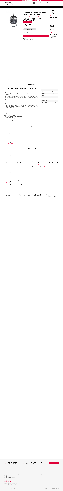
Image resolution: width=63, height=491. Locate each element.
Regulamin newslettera (31, 471)
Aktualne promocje (49, 471)
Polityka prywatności (31, 473)
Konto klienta (39, 471)
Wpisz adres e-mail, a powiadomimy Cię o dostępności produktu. (36, 33)
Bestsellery (47, 474)
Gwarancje (38, 16)
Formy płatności (20, 473)
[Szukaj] (26, 3)
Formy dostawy (26, 16)
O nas (19, 474)
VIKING (53, 89)
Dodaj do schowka (32, 39)
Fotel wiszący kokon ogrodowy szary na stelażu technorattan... (9, 162)
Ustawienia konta (39, 474)
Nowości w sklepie (49, 473)
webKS (10, 489)
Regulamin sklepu (30, 474)
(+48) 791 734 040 (12, 462)
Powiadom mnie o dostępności (36, 35)
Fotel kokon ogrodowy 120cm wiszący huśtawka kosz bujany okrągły (9, 140)
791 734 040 (6, 480)
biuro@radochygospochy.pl (34, 462)
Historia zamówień (39, 473)
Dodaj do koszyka (29, 29)
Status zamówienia (53, 462)
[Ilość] (29, 27)
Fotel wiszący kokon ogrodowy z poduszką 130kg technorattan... (31, 162)
